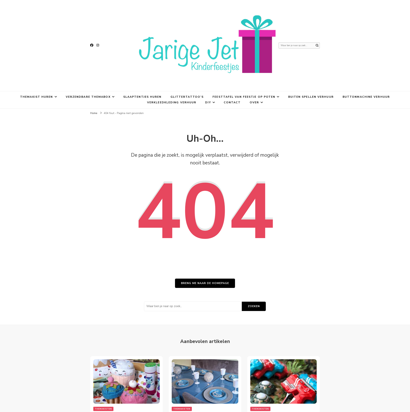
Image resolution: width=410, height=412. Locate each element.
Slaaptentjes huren (142, 97)
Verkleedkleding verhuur (171, 102)
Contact (232, 102)
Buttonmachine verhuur (366, 97)
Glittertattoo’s (187, 97)
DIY (208, 102)
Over (254, 102)
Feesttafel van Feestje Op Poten (244, 97)
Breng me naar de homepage (205, 283)
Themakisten (103, 409)
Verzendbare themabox (88, 97)
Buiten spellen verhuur (311, 97)
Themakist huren (36, 97)
